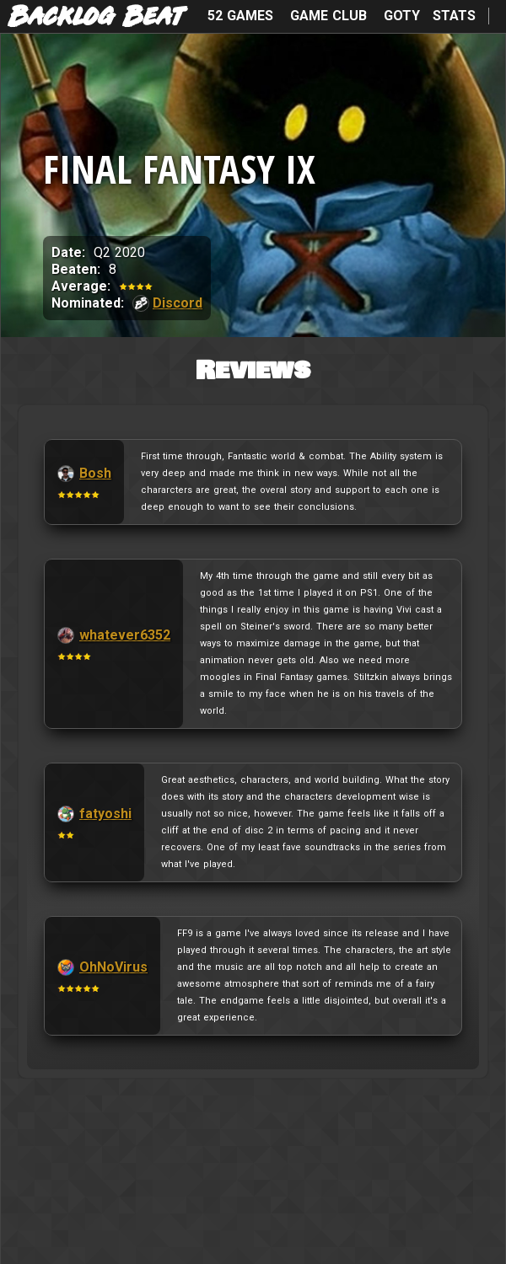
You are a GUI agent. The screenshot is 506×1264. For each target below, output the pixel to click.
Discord (177, 303)
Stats (454, 16)
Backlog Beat (96, 17)
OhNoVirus (113, 967)
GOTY (402, 16)
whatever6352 (124, 635)
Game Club (328, 16)
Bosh (95, 473)
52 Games (240, 16)
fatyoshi (105, 814)
